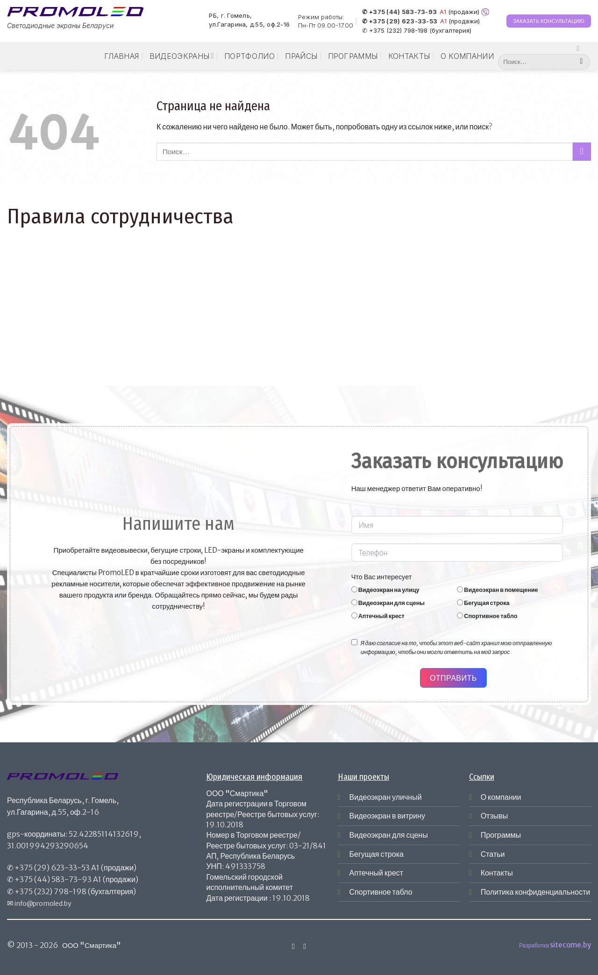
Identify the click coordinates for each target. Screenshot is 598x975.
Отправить (453, 678)
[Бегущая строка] (460, 602)
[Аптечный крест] (354, 615)
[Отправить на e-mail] (304, 946)
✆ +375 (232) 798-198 (394, 30)
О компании (467, 56)
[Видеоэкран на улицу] (354, 589)
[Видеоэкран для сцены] (354, 602)
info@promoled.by (42, 903)
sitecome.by (570, 944)
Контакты (409, 56)
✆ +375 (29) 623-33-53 (399, 21)
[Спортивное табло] (460, 615)
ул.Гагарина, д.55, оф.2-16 (249, 24)
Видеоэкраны (182, 56)
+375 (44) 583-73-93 (53, 879)
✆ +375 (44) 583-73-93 (399, 12)
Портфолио (249, 56)
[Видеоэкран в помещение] (460, 589)
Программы (353, 56)
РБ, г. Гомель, (230, 16)
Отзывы (494, 815)
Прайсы (301, 56)
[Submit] (581, 62)
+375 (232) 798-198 (50, 891)
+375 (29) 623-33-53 (52, 867)
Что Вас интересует (381, 577)
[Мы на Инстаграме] (580, 48)
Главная (121, 56)
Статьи (493, 854)
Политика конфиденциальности (536, 892)
